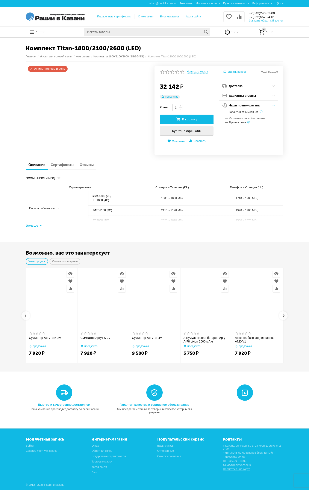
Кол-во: (165, 107)
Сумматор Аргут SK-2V (45, 337)
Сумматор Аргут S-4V (147, 337)
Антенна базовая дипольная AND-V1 (254, 339)
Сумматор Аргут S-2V (95, 337)
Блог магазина (169, 16)
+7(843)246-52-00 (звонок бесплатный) (248, 452)
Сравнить (197, 141)
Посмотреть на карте (236, 469)
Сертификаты (67, 165)
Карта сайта (193, 16)
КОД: (264, 71)
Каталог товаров (52, 32)
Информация (261, 3)
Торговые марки (101, 461)
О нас (95, 445)
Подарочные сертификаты (114, 16)
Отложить (176, 141)
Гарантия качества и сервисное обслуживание (154, 404)
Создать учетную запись (41, 450)
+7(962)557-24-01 (264, 17)
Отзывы (94, 165)
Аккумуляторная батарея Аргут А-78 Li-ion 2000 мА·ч (205, 339)
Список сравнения (169, 456)
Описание (38, 165)
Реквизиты (186, 3)
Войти (29, 445)
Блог (94, 472)
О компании (145, 16)
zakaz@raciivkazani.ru (162, 3)
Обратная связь (101, 450)
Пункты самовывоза (236, 3)
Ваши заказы (165, 445)
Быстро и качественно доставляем (64, 404)
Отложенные (165, 450)
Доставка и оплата (208, 3)
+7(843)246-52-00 (264, 13)
